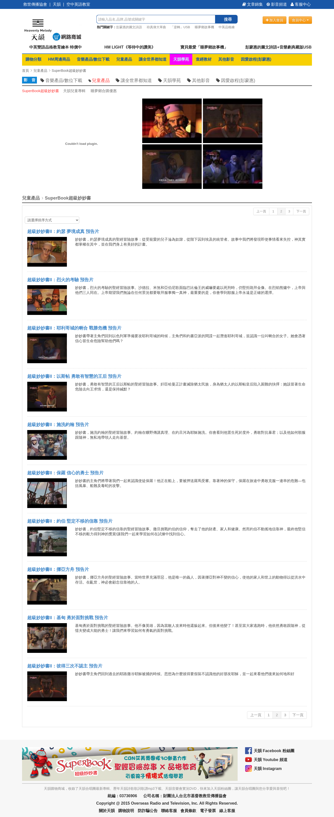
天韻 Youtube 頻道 (270, 760)
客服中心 (301, 4)
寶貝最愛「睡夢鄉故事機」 (204, 47)
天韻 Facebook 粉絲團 (274, 751)
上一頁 (261, 211)
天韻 (57, 4)
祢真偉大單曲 (156, 27)
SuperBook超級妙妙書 (69, 71)
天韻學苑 (181, 59)
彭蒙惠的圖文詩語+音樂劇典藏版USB (278, 47)
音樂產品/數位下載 (93, 59)
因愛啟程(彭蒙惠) (256, 59)
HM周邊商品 (59, 59)
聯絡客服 (169, 811)
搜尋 (228, 19)
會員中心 (300, 20)
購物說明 (126, 811)
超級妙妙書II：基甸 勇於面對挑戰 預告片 (67, 617)
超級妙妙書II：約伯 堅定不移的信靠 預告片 (69, 521)
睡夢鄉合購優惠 (104, 91)
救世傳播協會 (35, 4)
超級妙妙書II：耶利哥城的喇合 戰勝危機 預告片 (74, 328)
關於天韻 (107, 811)
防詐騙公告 (148, 811)
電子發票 (208, 811)
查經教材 (204, 59)
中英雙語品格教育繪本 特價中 (55, 47)
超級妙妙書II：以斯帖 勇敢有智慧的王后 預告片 (74, 376)
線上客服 (227, 811)
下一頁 (301, 211)
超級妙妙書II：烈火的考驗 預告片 (60, 279)
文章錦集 (252, 4)
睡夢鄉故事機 (204, 27)
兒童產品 (124, 59)
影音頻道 (277, 4)
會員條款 (188, 811)
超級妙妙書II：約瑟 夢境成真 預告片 (63, 231)
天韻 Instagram (268, 768)
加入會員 (274, 20)
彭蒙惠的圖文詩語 (129, 27)
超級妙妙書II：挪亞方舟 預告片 (58, 569)
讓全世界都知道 (153, 59)
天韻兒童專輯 (74, 91)
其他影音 (226, 59)
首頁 (25, 71)
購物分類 (33, 59)
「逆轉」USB (180, 27)
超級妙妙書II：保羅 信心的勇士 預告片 (65, 472)
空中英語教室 (78, 4)
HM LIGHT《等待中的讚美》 (129, 47)
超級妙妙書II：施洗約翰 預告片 (58, 424)
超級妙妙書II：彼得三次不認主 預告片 (64, 666)
